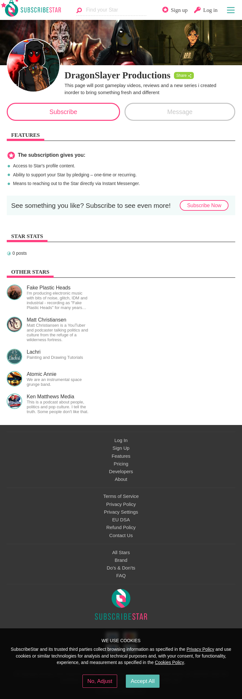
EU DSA (121, 519)
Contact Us (121, 535)
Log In (120, 440)
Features (121, 456)
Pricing (121, 463)
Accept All (143, 681)
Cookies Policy (169, 662)
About (121, 479)
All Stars (121, 552)
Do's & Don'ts (121, 568)
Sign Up (121, 448)
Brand (121, 560)
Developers (121, 471)
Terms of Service (121, 496)
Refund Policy (121, 527)
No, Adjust (99, 681)
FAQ (121, 575)
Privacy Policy (121, 504)
